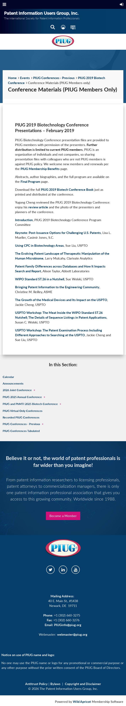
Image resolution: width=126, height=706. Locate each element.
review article (38, 207)
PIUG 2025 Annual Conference (22, 397)
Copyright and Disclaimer (83, 684)
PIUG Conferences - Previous (54, 78)
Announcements (13, 383)
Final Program (30, 181)
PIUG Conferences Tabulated (21, 430)
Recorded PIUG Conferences (21, 417)
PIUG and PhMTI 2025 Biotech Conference (30, 403)
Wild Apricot (82, 702)
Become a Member (63, 516)
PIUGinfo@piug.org (67, 625)
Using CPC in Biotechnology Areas (39, 245)
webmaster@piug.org (72, 634)
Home (12, 78)
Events (25, 78)
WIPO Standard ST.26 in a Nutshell (39, 279)
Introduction (24, 220)
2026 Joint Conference (17, 390)
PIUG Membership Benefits (40, 169)
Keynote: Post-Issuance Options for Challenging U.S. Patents (58, 233)
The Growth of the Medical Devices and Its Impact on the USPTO (61, 300)
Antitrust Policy (36, 684)
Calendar (8, 376)
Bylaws (55, 684)
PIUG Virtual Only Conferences (22, 410)
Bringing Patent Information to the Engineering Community (57, 287)
